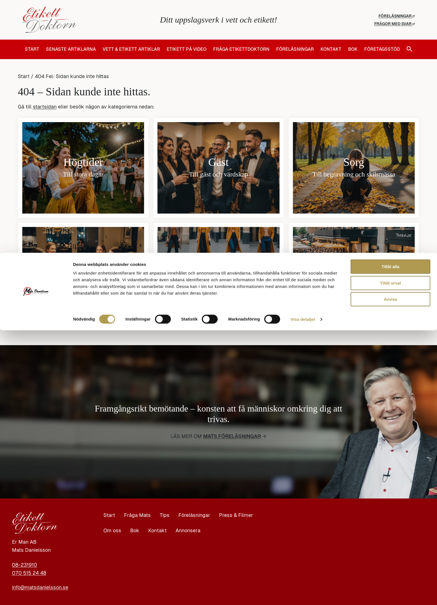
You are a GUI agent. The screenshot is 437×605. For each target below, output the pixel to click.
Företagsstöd (382, 49)
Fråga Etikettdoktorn (241, 49)
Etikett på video (187, 49)
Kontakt (331, 49)
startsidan (45, 107)
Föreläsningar (396, 16)
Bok (353, 49)
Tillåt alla (390, 541)
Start (32, 49)
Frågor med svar (394, 23)
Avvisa (390, 574)
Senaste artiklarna (71, 49)
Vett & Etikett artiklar (131, 49)
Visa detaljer (302, 594)
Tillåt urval (390, 557)
